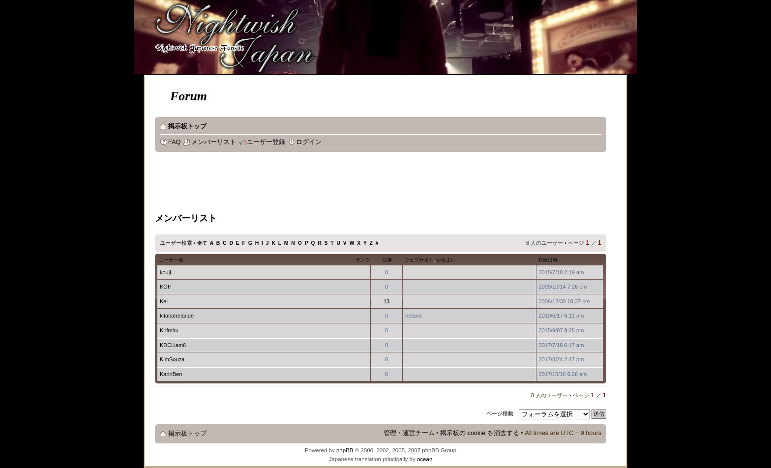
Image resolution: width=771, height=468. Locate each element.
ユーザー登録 (266, 142)
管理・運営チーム (409, 433)
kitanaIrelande (177, 316)
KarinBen (171, 374)
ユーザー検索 (176, 243)
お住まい (446, 260)
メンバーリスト (213, 142)
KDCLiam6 (173, 345)
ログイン (309, 142)
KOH (166, 287)
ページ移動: (500, 413)
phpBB (345, 450)
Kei (164, 301)
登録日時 (548, 260)
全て (202, 243)
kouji (165, 272)
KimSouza (172, 359)
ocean (424, 459)
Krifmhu (169, 330)
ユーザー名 (171, 260)
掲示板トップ (187, 126)
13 (386, 301)
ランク (363, 260)
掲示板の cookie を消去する (479, 433)
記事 (387, 260)
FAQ (174, 142)
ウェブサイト (419, 260)
